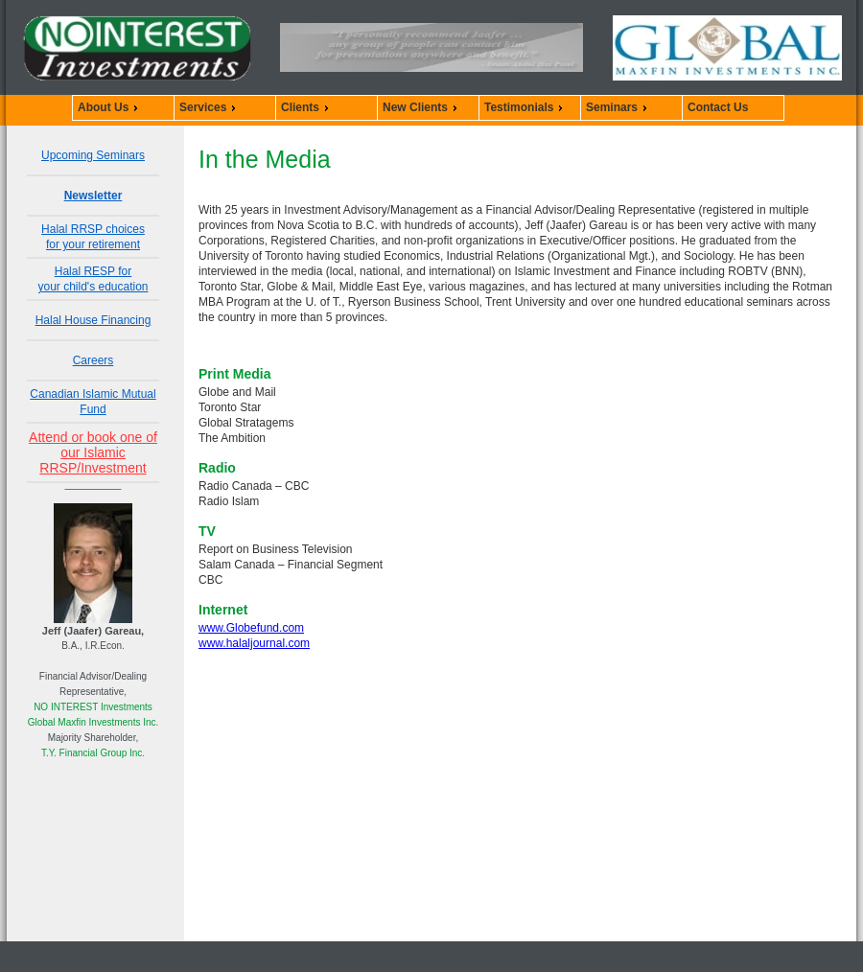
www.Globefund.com (251, 628)
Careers (93, 360)
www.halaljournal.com (254, 643)
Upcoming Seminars (93, 155)
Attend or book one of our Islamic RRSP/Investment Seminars (93, 460)
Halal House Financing (93, 320)
